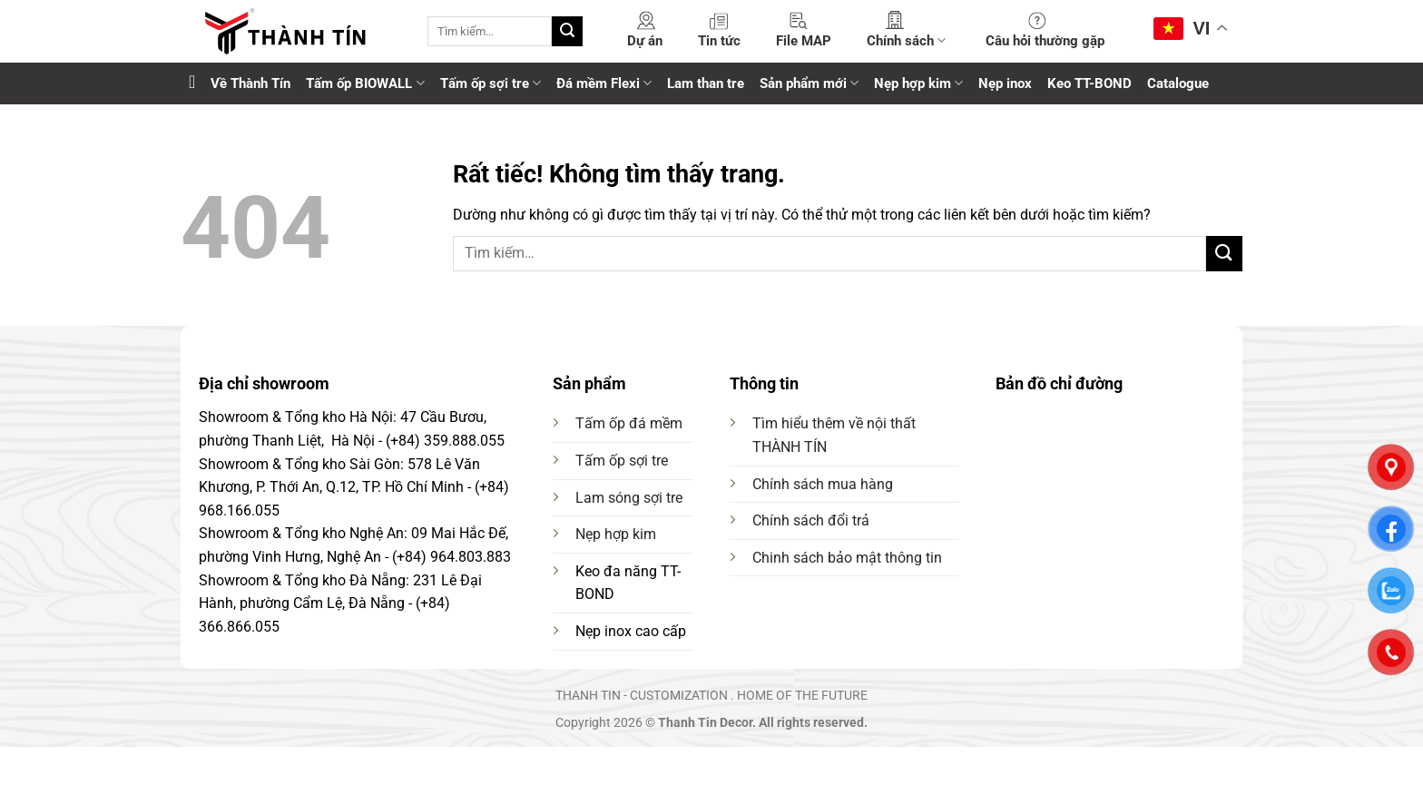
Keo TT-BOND (1089, 83)
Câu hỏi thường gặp (1045, 41)
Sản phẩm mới (809, 83)
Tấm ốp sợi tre (490, 83)
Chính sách (906, 40)
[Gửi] (567, 31)
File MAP (803, 41)
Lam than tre (705, 83)
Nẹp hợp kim (918, 83)
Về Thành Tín (250, 83)
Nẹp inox (1005, 83)
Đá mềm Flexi (604, 83)
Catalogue (1178, 83)
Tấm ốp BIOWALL (365, 83)
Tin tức (719, 41)
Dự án (644, 41)
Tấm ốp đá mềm (628, 423)
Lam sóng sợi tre (628, 497)
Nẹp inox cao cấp (630, 631)
